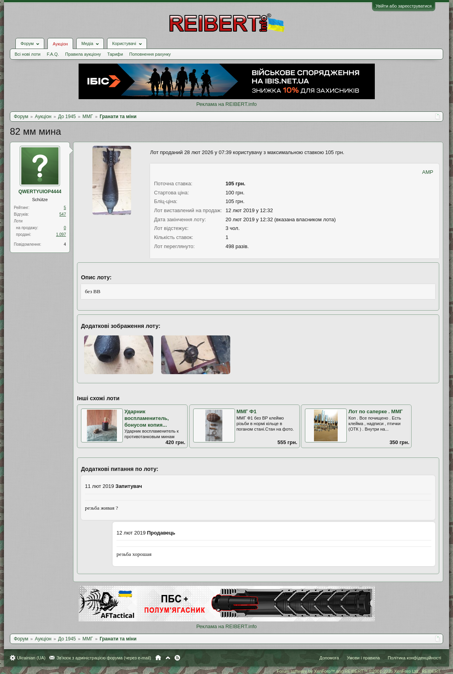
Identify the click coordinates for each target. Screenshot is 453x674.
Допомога (329, 657)
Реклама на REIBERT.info (226, 104)
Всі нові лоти (27, 54)
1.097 (61, 234)
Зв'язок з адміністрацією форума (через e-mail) (103, 657)
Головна (158, 658)
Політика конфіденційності (414, 657)
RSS (177, 658)
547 (62, 214)
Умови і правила (363, 657)
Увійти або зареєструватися (404, 6)
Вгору (168, 658)
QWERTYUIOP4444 (40, 191)
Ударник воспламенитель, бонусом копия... (146, 418)
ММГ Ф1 (247, 411)
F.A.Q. (53, 54)
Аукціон (60, 43)
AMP (427, 172)
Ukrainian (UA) (31, 657)
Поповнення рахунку (150, 54)
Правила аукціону (83, 54)
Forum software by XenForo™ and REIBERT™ (359, 671)
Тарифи (115, 54)
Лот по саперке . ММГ (375, 411)
